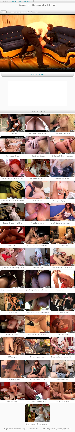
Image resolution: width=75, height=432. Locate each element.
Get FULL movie (37, 75)
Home (4, 12)
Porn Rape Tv (28, 1)
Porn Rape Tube (16, 1)
